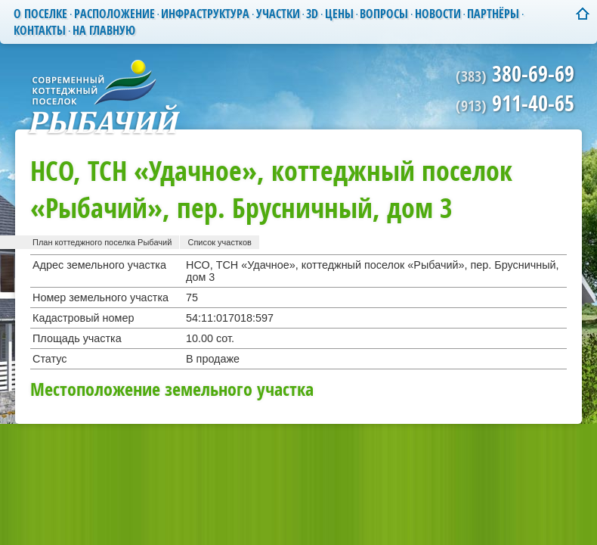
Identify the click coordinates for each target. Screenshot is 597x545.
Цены (339, 13)
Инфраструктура (205, 13)
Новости (438, 13)
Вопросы (384, 13)
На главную (104, 30)
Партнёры (493, 13)
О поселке (40, 13)
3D (312, 13)
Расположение (114, 13)
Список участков (219, 242)
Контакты (40, 30)
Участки (278, 13)
